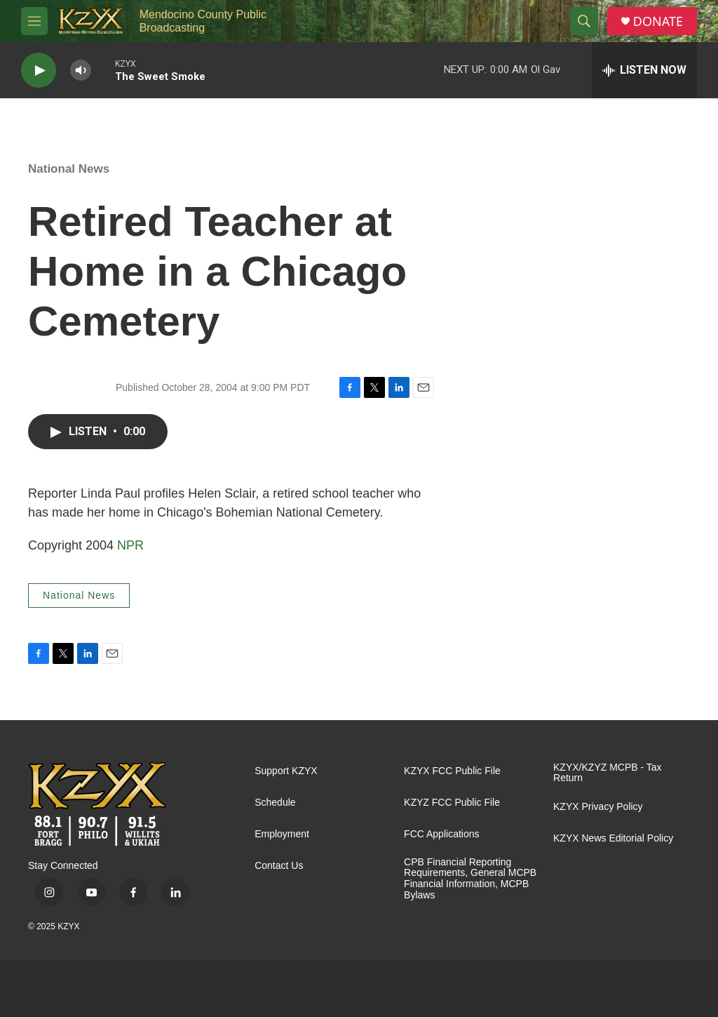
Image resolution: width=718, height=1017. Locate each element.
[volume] (81, 70)
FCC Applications (441, 834)
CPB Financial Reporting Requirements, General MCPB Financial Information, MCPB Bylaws (470, 879)
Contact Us (279, 865)
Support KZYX (286, 771)
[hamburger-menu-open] (34, 21)
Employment (282, 834)
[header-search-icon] (584, 21)
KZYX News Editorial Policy (613, 838)
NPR (130, 545)
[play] (38, 70)
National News (68, 168)
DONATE (658, 21)
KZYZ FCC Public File (452, 802)
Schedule (275, 802)
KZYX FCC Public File (452, 771)
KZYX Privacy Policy (598, 807)
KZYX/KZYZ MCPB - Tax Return (607, 773)
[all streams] (644, 70)
